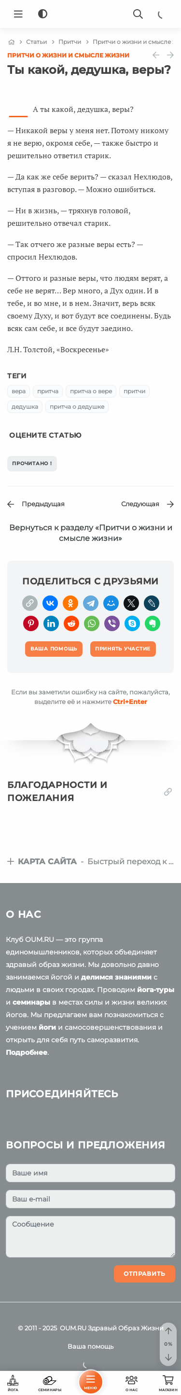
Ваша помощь (90, 1346)
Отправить (145, 1273)
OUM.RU (73, 1328)
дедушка (25, 406)
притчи (134, 391)
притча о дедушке (77, 406)
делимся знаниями (116, 977)
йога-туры (155, 989)
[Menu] (18, 14)
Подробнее (26, 1052)
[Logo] (91, 14)
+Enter (130, 701)
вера (19, 391)
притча (47, 391)
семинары (31, 1002)
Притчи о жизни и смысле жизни (68, 55)
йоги (47, 1027)
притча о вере (91, 391)
